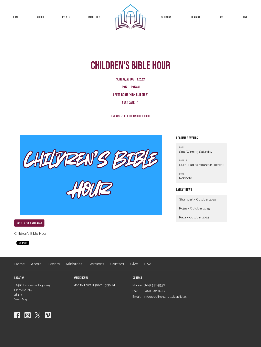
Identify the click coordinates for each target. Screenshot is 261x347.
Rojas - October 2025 (194, 208)
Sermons (166, 17)
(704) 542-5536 (154, 285)
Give (221, 17)
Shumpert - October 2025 (197, 199)
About (40, 17)
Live (245, 17)
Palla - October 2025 (194, 217)
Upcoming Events (187, 138)
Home (16, 17)
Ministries (94, 17)
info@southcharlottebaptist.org (166, 297)
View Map (21, 299)
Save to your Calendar (29, 223)
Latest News (184, 189)
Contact (195, 17)
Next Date (130, 102)
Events (66, 17)
